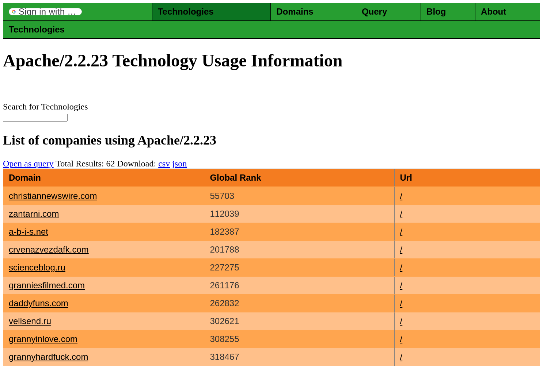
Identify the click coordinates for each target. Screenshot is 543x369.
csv (164, 163)
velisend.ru (30, 321)
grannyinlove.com (43, 339)
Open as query (28, 163)
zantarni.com (34, 214)
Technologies (186, 11)
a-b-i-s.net (28, 232)
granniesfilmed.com (47, 285)
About (493, 11)
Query (374, 11)
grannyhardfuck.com (48, 357)
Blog (436, 11)
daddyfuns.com (38, 303)
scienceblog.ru (37, 267)
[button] (45, 11)
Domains (294, 11)
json (179, 163)
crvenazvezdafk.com (49, 249)
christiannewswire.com (53, 196)
